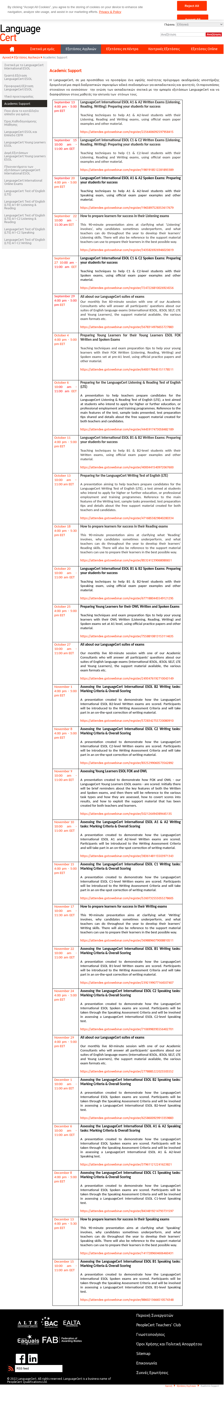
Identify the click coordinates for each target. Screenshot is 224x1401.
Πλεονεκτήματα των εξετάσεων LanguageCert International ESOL (22, 170)
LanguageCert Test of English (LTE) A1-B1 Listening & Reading (24, 205)
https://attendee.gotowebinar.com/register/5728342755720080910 (126, 720)
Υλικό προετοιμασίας (18, 96)
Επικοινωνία (146, 1363)
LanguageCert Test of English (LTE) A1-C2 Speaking (24, 230)
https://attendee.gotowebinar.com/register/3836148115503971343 (126, 855)
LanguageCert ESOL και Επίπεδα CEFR (20, 133)
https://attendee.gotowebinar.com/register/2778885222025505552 (126, 1071)
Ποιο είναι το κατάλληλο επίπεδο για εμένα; (21, 112)
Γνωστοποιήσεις (150, 1334)
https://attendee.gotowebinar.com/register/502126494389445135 (126, 813)
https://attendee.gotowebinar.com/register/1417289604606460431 (126, 1253)
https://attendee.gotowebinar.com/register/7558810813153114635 (126, 636)
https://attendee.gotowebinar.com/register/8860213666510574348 (126, 1299)
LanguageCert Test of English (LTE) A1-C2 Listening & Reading (24, 219)
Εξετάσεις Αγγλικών (27, 57)
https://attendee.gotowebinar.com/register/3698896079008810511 (126, 940)
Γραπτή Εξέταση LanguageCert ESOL (18, 77)
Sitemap (143, 1353)
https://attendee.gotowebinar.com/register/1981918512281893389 (126, 169)
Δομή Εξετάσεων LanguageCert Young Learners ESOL (25, 156)
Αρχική (6, 57)
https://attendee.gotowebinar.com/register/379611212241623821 (126, 1164)
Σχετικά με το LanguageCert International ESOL (24, 66)
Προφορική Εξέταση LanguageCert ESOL (18, 87)
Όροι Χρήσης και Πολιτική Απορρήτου (169, 1344)
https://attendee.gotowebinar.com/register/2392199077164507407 (126, 982)
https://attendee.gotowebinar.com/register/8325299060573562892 (126, 762)
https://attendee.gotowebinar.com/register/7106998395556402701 (126, 1029)
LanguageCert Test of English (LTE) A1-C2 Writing (24, 241)
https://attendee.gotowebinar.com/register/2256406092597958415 (126, 131)
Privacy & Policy (110, 12)
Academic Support (17, 103)
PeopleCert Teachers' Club (158, 1325)
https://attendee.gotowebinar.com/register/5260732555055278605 (126, 898)
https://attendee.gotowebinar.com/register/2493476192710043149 (126, 678)
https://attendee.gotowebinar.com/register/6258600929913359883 (126, 1117)
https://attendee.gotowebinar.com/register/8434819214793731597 (126, 1211)
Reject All (192, 5)
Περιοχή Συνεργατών (154, 1315)
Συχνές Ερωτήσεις (152, 1372)
